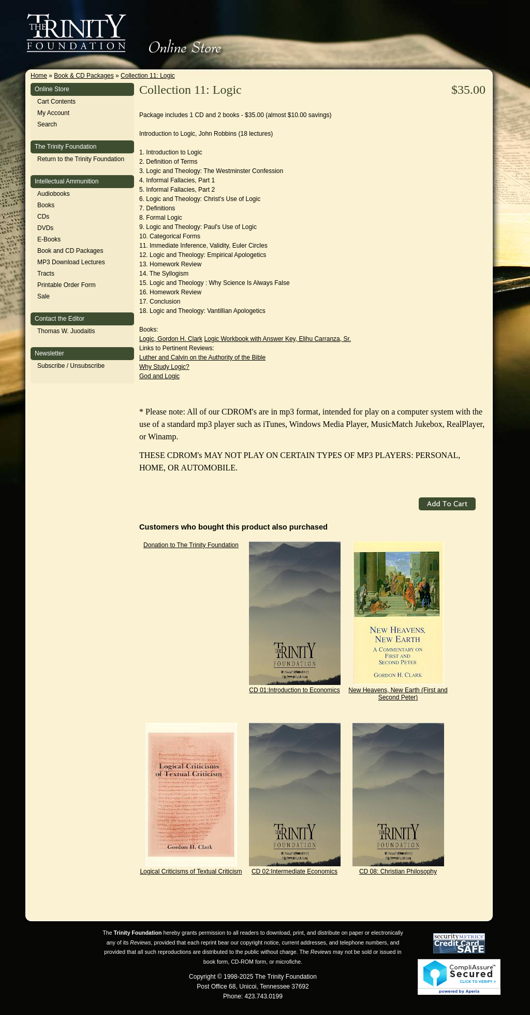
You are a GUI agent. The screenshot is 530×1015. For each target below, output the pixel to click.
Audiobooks (53, 193)
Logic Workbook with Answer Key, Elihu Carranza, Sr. (277, 338)
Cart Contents (56, 101)
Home (39, 75)
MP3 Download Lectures (71, 262)
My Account (53, 113)
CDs (43, 216)
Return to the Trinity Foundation (80, 159)
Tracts (45, 273)
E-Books (49, 239)
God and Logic (159, 376)
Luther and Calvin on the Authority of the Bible (202, 357)
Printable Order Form (66, 285)
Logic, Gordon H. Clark (170, 338)
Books (45, 205)
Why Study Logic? (164, 366)
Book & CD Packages (83, 75)
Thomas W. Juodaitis (66, 331)
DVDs (45, 228)
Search (47, 124)
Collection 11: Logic (148, 75)
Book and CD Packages (70, 250)
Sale (43, 296)
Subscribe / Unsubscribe (71, 365)
